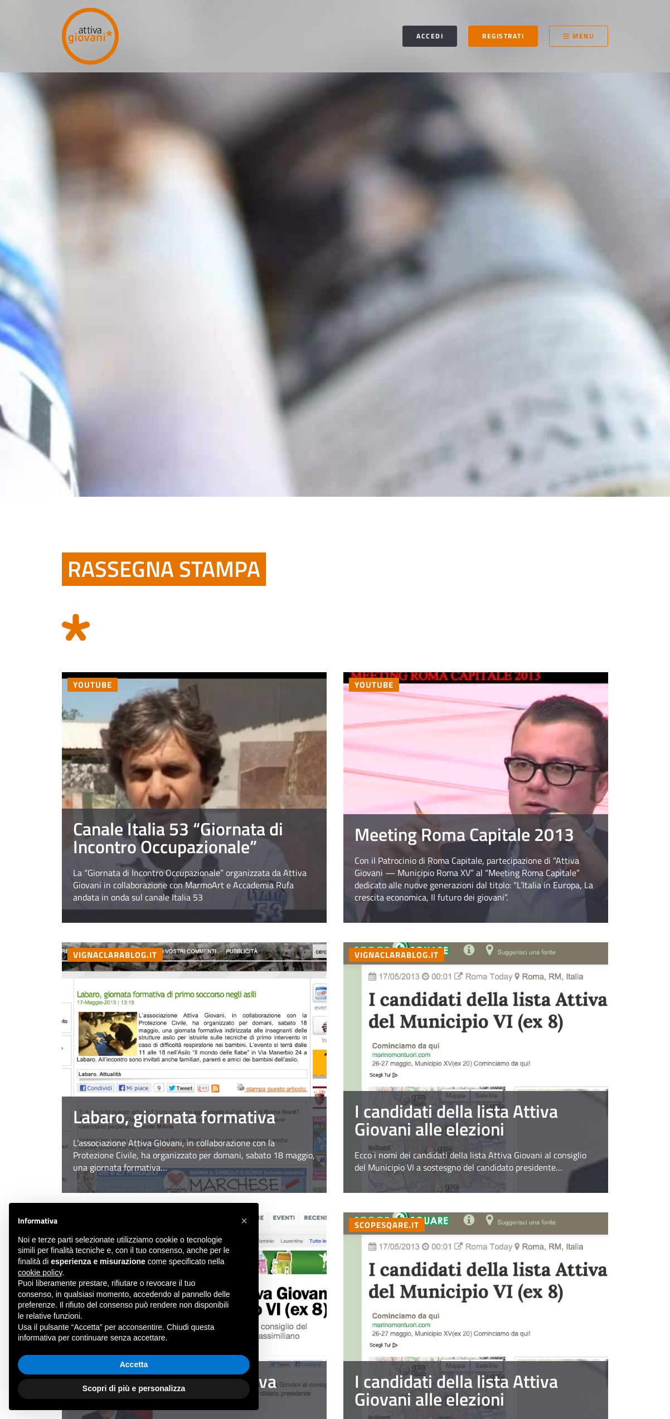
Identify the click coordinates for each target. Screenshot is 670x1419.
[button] (244, 1221)
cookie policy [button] (40, 1272)
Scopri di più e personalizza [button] (133, 1388)
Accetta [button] (134, 1364)
